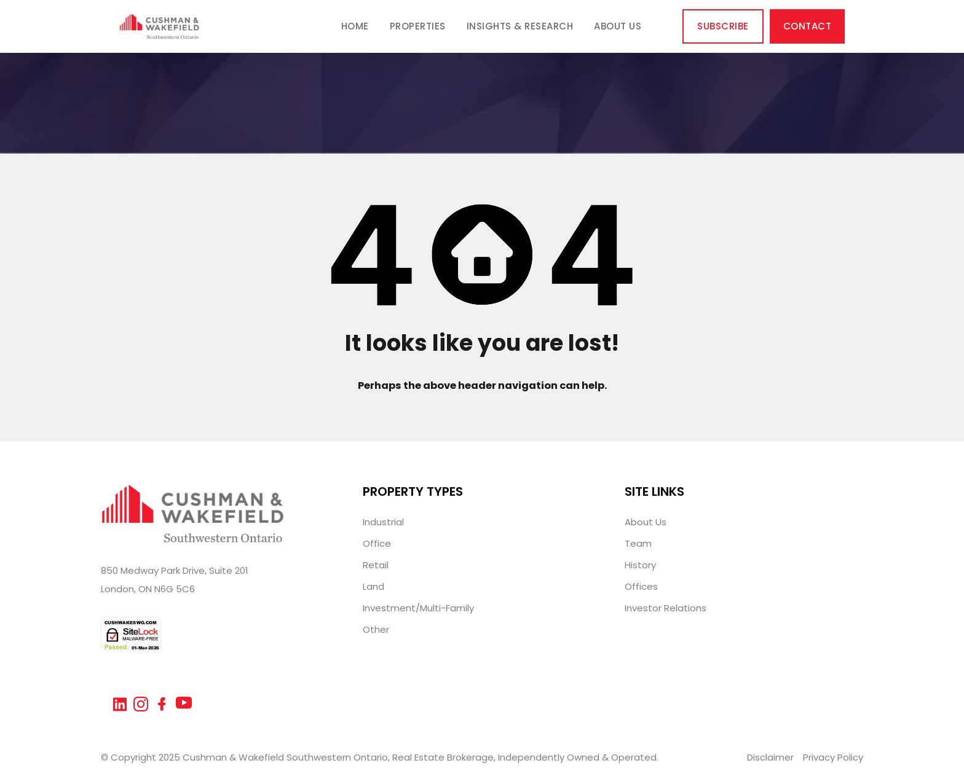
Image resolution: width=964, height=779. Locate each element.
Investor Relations (665, 608)
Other (376, 629)
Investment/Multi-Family (418, 608)
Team (638, 543)
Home (355, 26)
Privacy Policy (833, 757)
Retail (376, 565)
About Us (617, 26)
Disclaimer (770, 757)
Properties (418, 26)
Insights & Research (520, 26)
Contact (807, 26)
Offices (641, 586)
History (640, 565)
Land (373, 586)
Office (377, 543)
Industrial (383, 522)
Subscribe (723, 26)
